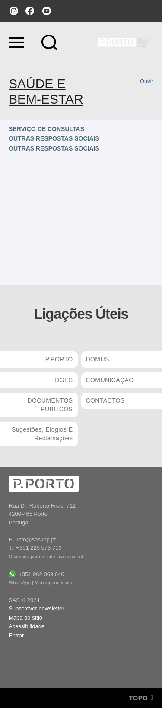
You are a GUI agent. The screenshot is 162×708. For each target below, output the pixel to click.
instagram (13, 11)
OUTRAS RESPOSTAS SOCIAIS (54, 138)
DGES (64, 380)
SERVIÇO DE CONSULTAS (46, 128)
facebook (29, 11)
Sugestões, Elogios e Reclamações (42, 434)
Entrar (16, 635)
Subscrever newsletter (36, 608)
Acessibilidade (26, 626)
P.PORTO (59, 359)
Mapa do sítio (25, 617)
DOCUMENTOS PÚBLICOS (50, 405)
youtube (46, 11)
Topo (141, 697)
